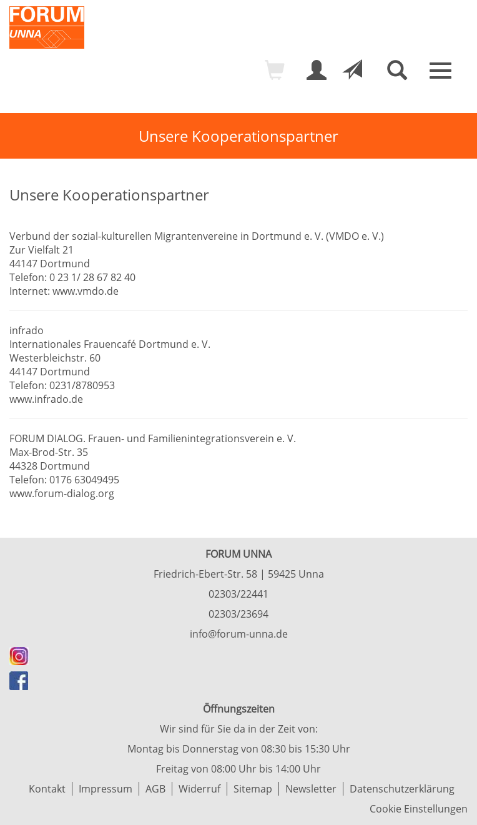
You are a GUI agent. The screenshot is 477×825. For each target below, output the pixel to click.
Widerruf (199, 789)
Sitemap (253, 789)
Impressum (105, 789)
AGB (155, 789)
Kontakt (47, 789)
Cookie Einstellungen (419, 809)
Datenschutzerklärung (402, 789)
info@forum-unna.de (239, 634)
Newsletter (311, 789)
